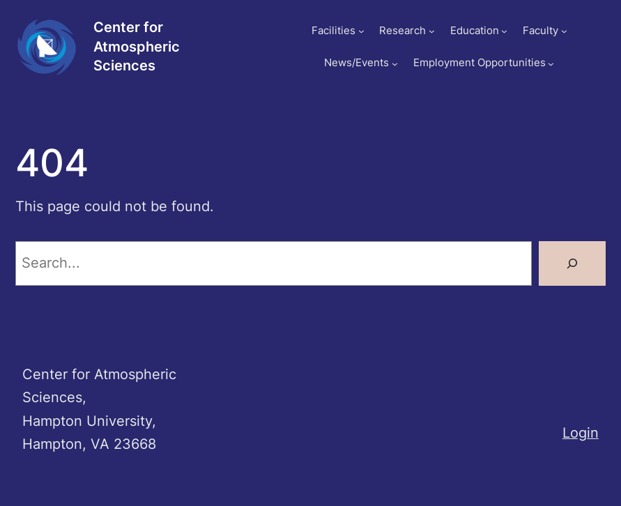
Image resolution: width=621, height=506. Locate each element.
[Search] (572, 263)
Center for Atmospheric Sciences (136, 46)
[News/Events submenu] (395, 64)
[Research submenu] (432, 31)
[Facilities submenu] (361, 31)
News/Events (356, 62)
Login (580, 432)
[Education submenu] (504, 31)
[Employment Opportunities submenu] (551, 64)
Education (474, 30)
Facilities (333, 30)
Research (402, 30)
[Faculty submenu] (564, 31)
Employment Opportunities (479, 62)
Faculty (540, 30)
